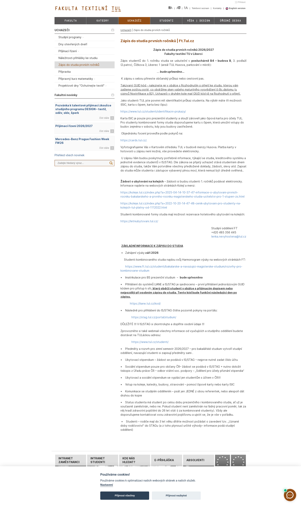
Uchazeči (134, 20)
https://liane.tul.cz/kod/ (145, 303)
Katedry (102, 20)
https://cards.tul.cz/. (133, 140)
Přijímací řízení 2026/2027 (74, 126)
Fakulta (70, 20)
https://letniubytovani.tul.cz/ (139, 221)
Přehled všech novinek (69, 155)
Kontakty (217, 8)
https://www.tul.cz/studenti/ (150, 342)
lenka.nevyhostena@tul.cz (228, 236)
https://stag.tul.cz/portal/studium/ (153, 317)
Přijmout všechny (125, 495)
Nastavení (106, 485)
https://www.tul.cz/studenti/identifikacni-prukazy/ (153, 111)
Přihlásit (241, 2)
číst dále (104, 117)
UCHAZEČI (62, 30)
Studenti (166, 20)
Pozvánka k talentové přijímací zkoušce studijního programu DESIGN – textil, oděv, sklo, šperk (83, 109)
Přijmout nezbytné (176, 495)
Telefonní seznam (201, 8)
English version (235, 8)
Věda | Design (198, 20)
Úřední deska (230, 20)
